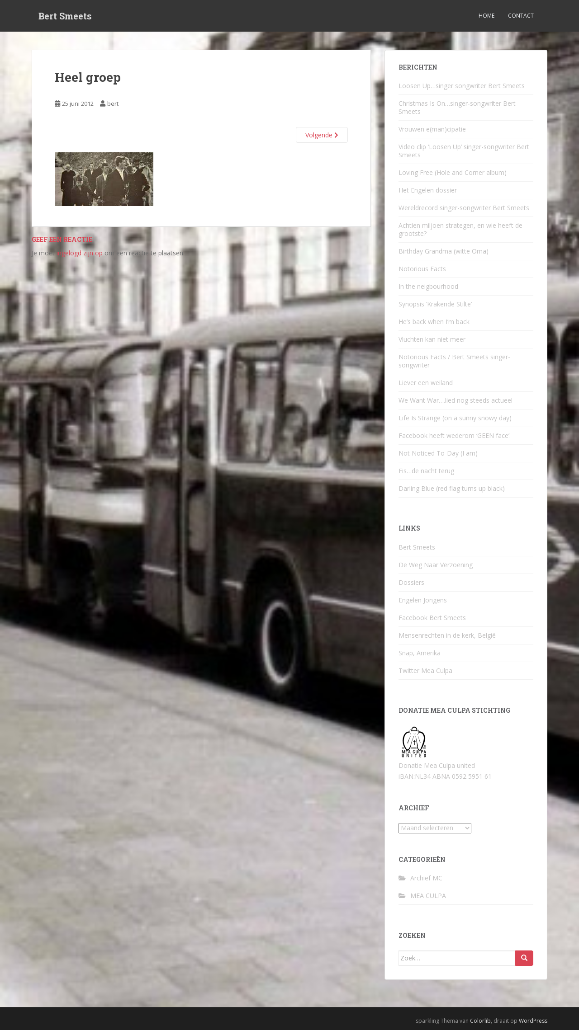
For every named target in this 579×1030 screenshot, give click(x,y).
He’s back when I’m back (434, 321)
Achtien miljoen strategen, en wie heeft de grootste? (460, 229)
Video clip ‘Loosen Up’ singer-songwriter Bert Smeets (464, 150)
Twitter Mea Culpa (425, 670)
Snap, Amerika (420, 653)
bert (113, 103)
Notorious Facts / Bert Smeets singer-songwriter (454, 361)
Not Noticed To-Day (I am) (438, 453)
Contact (521, 15)
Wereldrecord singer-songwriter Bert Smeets (464, 207)
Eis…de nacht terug (426, 470)
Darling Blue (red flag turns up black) (452, 488)
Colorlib (480, 1021)
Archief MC (426, 878)
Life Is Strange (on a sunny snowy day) (455, 418)
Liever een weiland (426, 382)
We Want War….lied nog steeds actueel (456, 400)
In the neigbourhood (428, 286)
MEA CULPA (428, 895)
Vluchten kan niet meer (432, 339)
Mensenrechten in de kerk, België (447, 635)
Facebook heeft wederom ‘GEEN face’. (455, 435)
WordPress (533, 1021)
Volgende (321, 135)
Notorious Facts (422, 268)
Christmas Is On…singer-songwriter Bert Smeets (457, 107)
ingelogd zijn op (80, 253)
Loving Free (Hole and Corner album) (453, 172)
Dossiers (411, 582)
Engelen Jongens (423, 600)
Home (486, 15)
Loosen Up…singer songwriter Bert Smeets (462, 85)
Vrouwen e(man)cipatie (432, 129)
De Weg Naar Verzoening (436, 564)
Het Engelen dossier (428, 190)
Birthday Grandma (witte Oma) (444, 251)
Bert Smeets (65, 16)
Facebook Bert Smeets (432, 617)
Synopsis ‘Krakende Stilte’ (435, 304)
